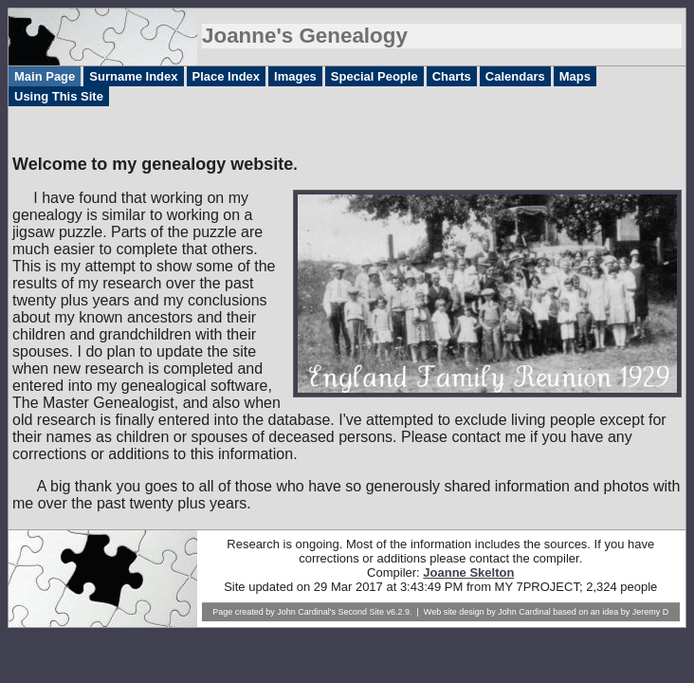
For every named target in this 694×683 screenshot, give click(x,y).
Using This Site (58, 96)
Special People (374, 76)
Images (295, 76)
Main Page (44, 76)
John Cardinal (524, 612)
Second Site (361, 612)
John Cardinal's (306, 612)
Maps (575, 76)
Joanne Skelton (468, 572)
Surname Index (133, 76)
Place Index (226, 76)
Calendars (515, 76)
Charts (451, 76)
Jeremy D (650, 612)
